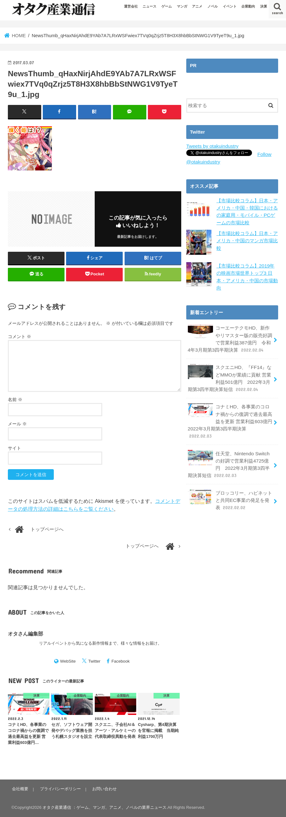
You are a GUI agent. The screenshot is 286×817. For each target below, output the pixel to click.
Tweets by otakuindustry (211, 145)
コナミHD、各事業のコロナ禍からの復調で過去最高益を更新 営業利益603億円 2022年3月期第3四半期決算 (232, 412)
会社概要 (19, 788)
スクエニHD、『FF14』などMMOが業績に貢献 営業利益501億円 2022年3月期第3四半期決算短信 (229, 374)
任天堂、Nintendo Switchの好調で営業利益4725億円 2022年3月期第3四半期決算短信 (228, 449)
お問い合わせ (102, 788)
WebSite (68, 661)
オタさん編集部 (25, 633)
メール (17, 423)
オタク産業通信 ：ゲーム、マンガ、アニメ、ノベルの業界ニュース (104, 807)
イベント (230, 6)
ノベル (212, 6)
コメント (19, 336)
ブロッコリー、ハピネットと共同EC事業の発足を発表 (230, 484)
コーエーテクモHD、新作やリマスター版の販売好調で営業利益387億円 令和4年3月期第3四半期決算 (230, 336)
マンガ (182, 6)
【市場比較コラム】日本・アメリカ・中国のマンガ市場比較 (247, 239)
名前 (15, 399)
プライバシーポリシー (58, 788)
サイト (14, 447)
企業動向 (248, 6)
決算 (263, 6)
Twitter (94, 661)
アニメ (197, 6)
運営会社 (131, 6)
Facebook (120, 661)
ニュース (149, 6)
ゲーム (166, 6)
